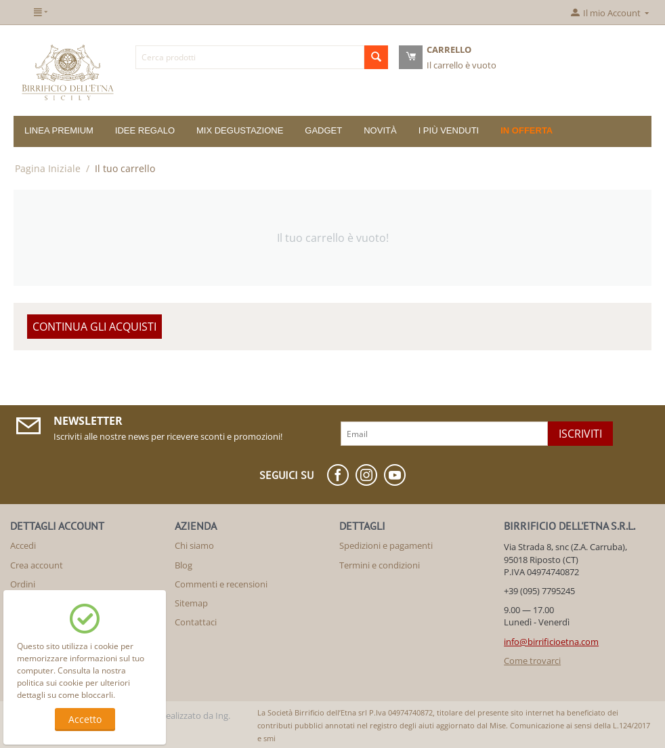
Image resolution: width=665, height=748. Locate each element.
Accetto (85, 719)
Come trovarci (532, 660)
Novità (380, 130)
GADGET (323, 130)
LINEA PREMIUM (58, 130)
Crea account (36, 565)
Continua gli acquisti (94, 326)
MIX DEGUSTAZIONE (239, 130)
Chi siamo (194, 545)
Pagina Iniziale (48, 168)
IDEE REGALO (145, 130)
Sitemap (191, 603)
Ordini (22, 584)
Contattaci (196, 622)
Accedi (23, 545)
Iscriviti (580, 433)
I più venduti (449, 130)
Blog (183, 565)
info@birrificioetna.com (551, 642)
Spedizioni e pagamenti (386, 545)
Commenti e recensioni (221, 584)
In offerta (526, 130)
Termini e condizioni (379, 565)
